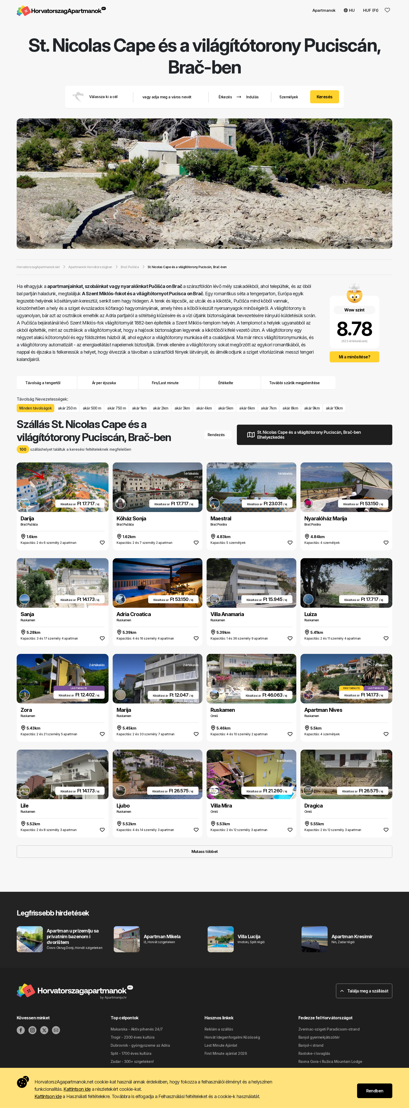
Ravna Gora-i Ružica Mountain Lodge (330, 1061)
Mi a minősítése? (354, 356)
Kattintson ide (77, 1089)
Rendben (374, 1090)
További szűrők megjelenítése (298, 383)
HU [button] (349, 10)
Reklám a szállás (218, 1029)
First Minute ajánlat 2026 (225, 1053)
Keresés (325, 96)
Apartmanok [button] (323, 10)
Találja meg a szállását (364, 990)
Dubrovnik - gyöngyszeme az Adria (140, 1045)
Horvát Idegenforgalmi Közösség (232, 1037)
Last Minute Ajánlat (220, 1045)
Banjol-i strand (310, 1045)
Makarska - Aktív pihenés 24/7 (137, 1029)
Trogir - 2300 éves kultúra (132, 1037)
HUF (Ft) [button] (370, 10)
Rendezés (218, 434)
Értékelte (225, 383)
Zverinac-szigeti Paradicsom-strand (328, 1029)
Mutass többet (204, 851)
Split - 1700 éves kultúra (131, 1053)
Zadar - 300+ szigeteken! (132, 1061)
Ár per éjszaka (108, 383)
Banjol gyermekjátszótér (318, 1037)
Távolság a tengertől (46, 383)
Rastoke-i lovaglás (314, 1053)
